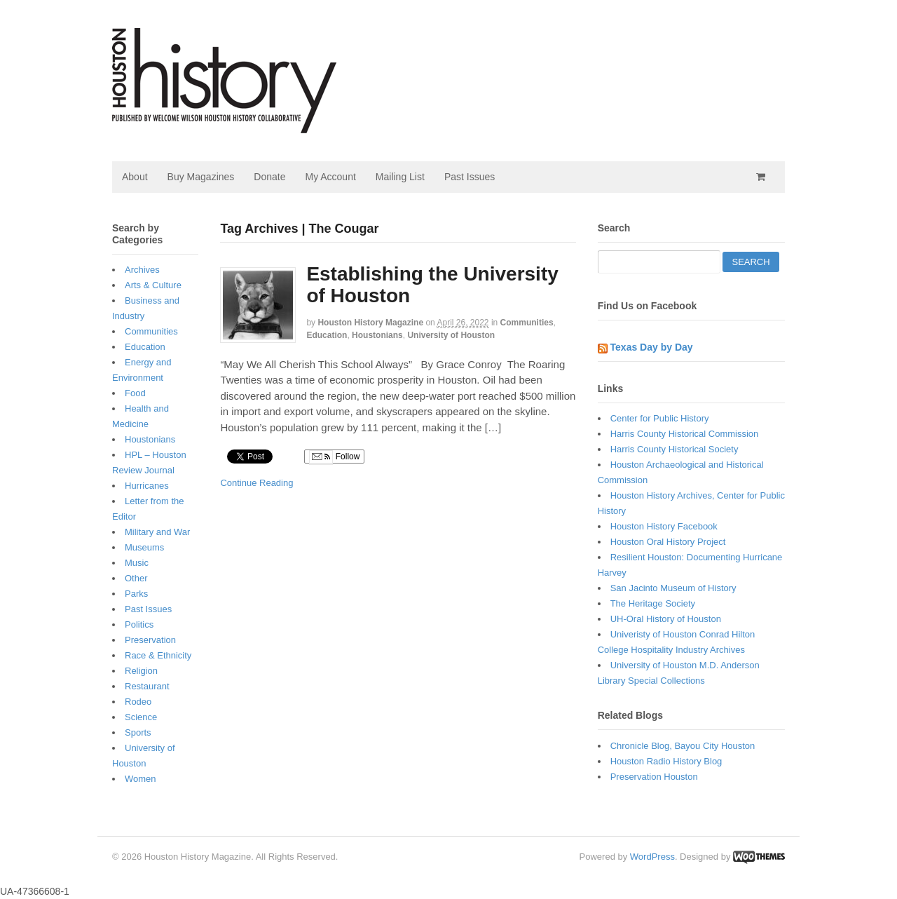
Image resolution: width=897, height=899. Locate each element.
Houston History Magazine (370, 322)
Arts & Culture (153, 285)
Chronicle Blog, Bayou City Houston (682, 746)
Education (326, 335)
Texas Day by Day (651, 347)
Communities (527, 322)
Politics (139, 624)
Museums (144, 547)
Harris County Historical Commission (684, 433)
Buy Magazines (201, 176)
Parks (136, 593)
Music (137, 562)
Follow (334, 457)
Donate (269, 176)
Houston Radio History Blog (666, 761)
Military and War (157, 532)
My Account (330, 176)
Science (141, 717)
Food (135, 393)
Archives (142, 269)
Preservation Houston (654, 776)
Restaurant (147, 686)
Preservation (150, 640)
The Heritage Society (652, 603)
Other (136, 578)
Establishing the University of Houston (432, 284)
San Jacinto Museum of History (673, 588)
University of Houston (451, 335)
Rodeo (138, 701)
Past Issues (469, 176)
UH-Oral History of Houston (665, 619)
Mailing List (400, 176)
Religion (141, 670)
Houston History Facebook (664, 526)
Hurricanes (147, 485)
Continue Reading (256, 483)
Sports (138, 732)
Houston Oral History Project (668, 541)
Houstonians (377, 335)
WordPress (652, 856)
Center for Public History (659, 418)
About (135, 176)
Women (140, 778)
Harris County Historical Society (674, 449)
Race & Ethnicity (158, 655)
